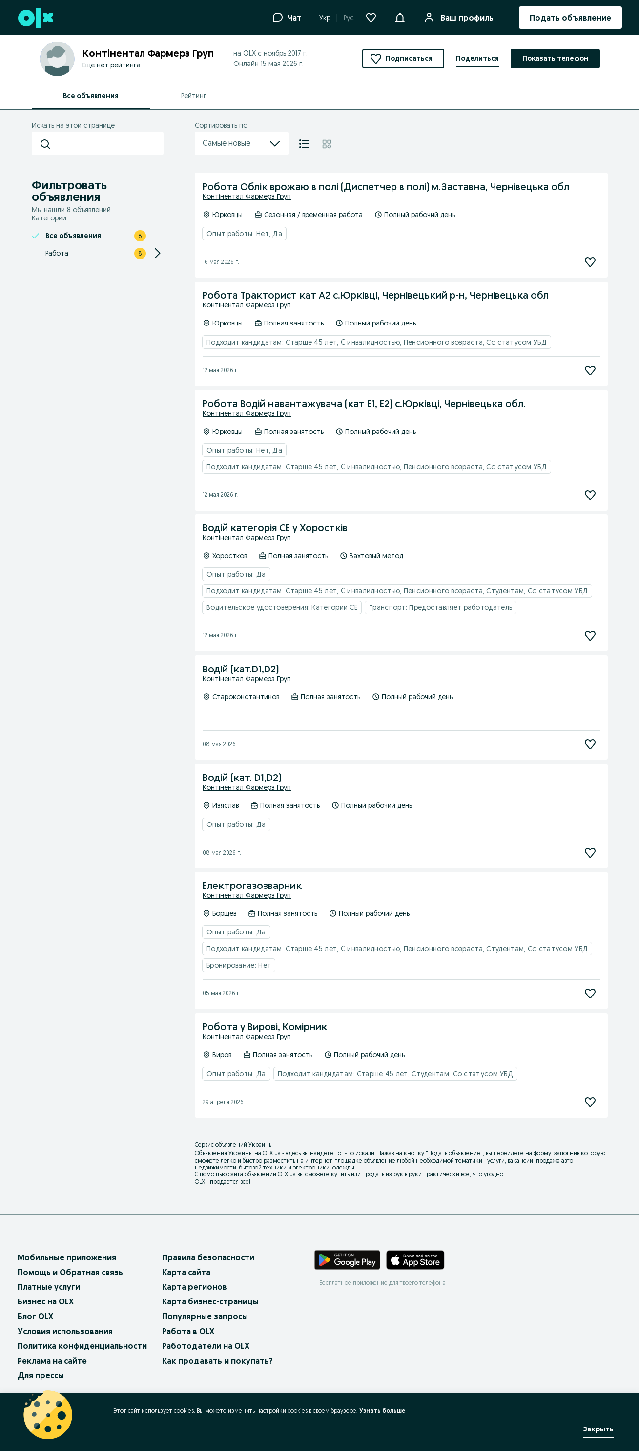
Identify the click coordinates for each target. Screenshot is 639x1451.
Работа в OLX (188, 1331)
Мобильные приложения (67, 1257)
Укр (324, 17)
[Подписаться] (590, 262)
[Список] (304, 143)
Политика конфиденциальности (82, 1346)
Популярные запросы (205, 1316)
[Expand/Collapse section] (158, 253)
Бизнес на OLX (46, 1301)
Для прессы (41, 1375)
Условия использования (65, 1331)
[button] (400, 17)
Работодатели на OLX (205, 1346)
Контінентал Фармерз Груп (247, 196)
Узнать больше (382, 1410)
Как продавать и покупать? (217, 1360)
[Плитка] (327, 143)
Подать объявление (454, 1153)
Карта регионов (194, 1287)
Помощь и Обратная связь (70, 1272)
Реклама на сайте (52, 1360)
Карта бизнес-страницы (210, 1301)
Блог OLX (35, 1316)
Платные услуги (49, 1287)
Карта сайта (186, 1272)
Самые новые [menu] (242, 144)
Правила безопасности (208, 1257)
